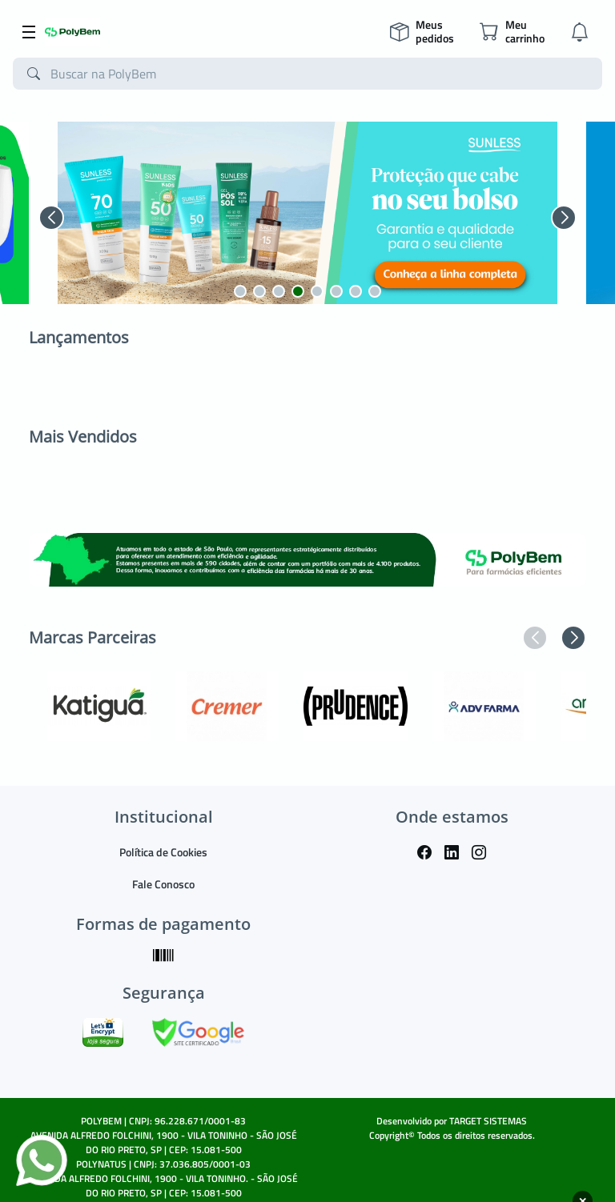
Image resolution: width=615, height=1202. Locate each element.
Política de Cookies (163, 851)
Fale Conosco (163, 883)
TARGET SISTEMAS (488, 1120)
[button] (51, 217)
